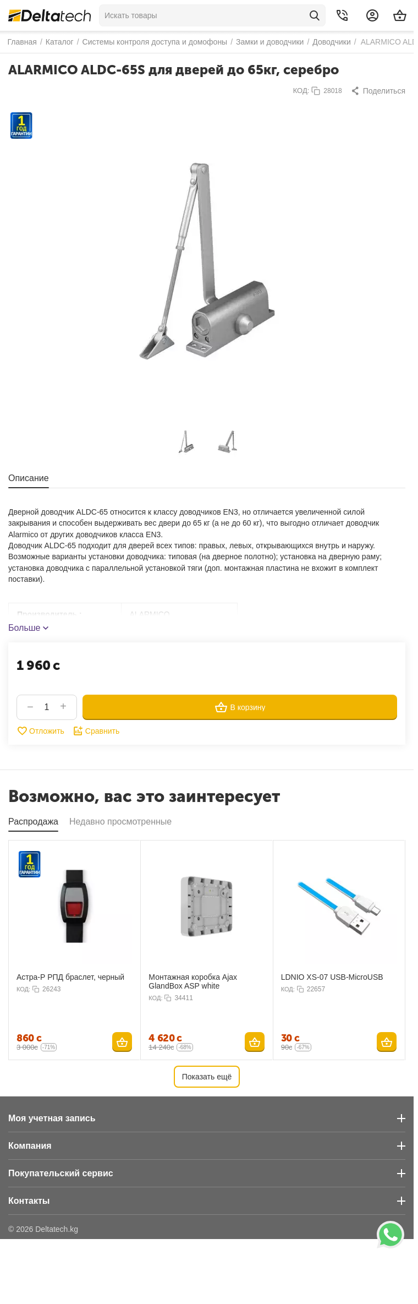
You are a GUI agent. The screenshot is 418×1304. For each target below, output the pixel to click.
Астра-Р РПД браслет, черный (70, 977)
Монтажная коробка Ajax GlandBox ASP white (192, 981)
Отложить (40, 730)
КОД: (301, 90)
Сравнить (96, 730)
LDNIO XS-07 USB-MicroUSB (332, 977)
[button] (377, 91)
